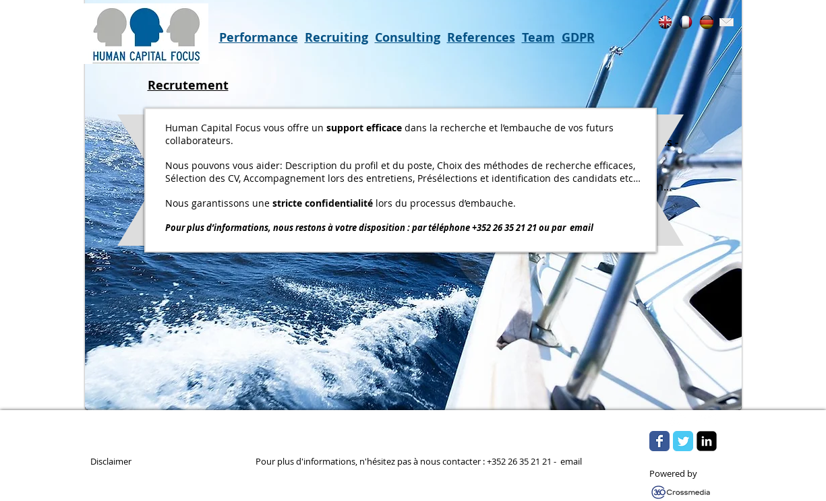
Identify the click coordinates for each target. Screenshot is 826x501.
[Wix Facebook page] (659, 441)
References (481, 37)
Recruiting (336, 37)
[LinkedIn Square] (707, 441)
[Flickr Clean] (707, 419)
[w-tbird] (677, 419)
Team (538, 37)
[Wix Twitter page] (683, 441)
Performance (258, 37)
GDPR (578, 37)
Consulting (407, 37)
